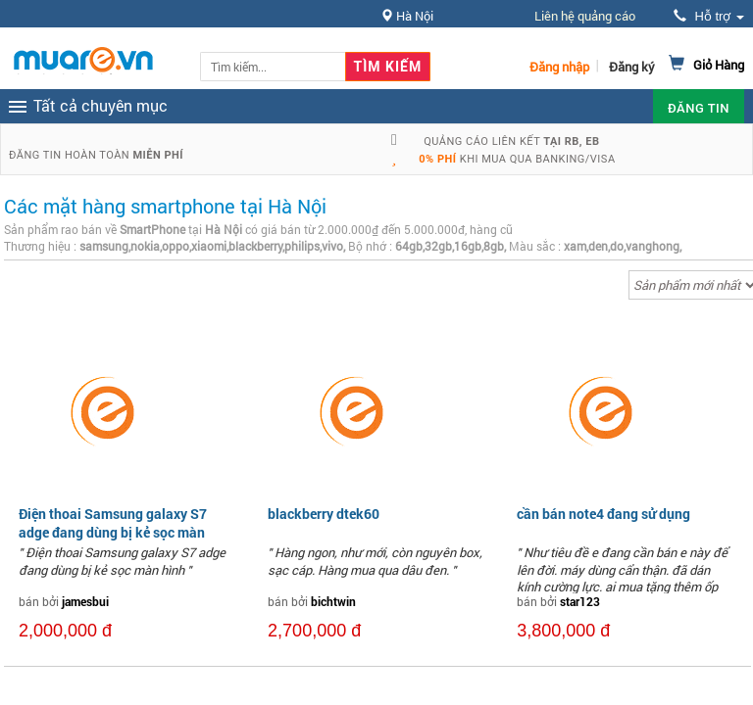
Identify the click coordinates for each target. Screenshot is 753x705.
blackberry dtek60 (323, 513)
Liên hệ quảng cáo (584, 15)
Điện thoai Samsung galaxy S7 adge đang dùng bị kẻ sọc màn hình (113, 531)
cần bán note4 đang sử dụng (603, 513)
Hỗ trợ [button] (709, 16)
